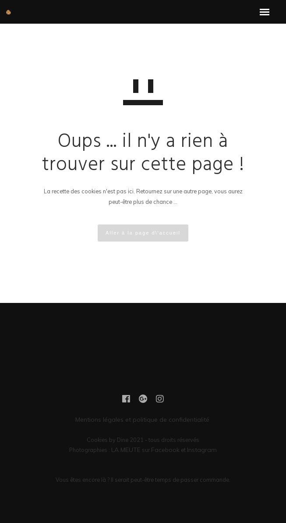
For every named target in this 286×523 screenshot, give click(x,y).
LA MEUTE (126, 450)
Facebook (165, 450)
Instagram (202, 450)
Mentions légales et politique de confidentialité (143, 419)
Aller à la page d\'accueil (143, 232)
